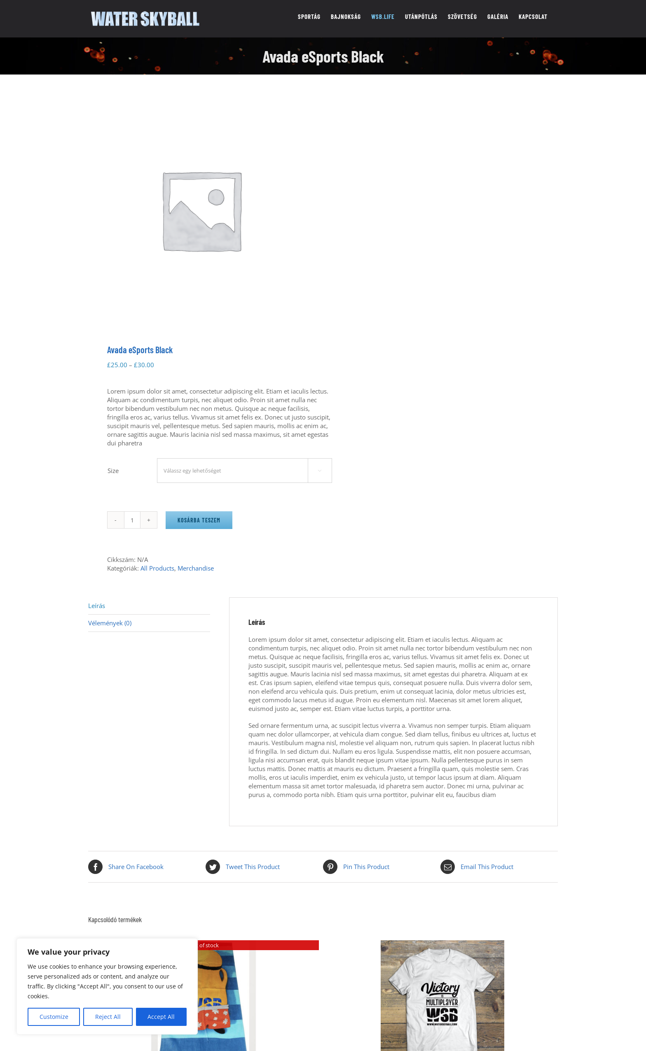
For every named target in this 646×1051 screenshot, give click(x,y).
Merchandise (196, 568)
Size (113, 470)
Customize (54, 1017)
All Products (157, 568)
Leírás (96, 605)
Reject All (108, 1017)
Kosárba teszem (199, 520)
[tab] (149, 606)
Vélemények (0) (109, 623)
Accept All (161, 1017)
